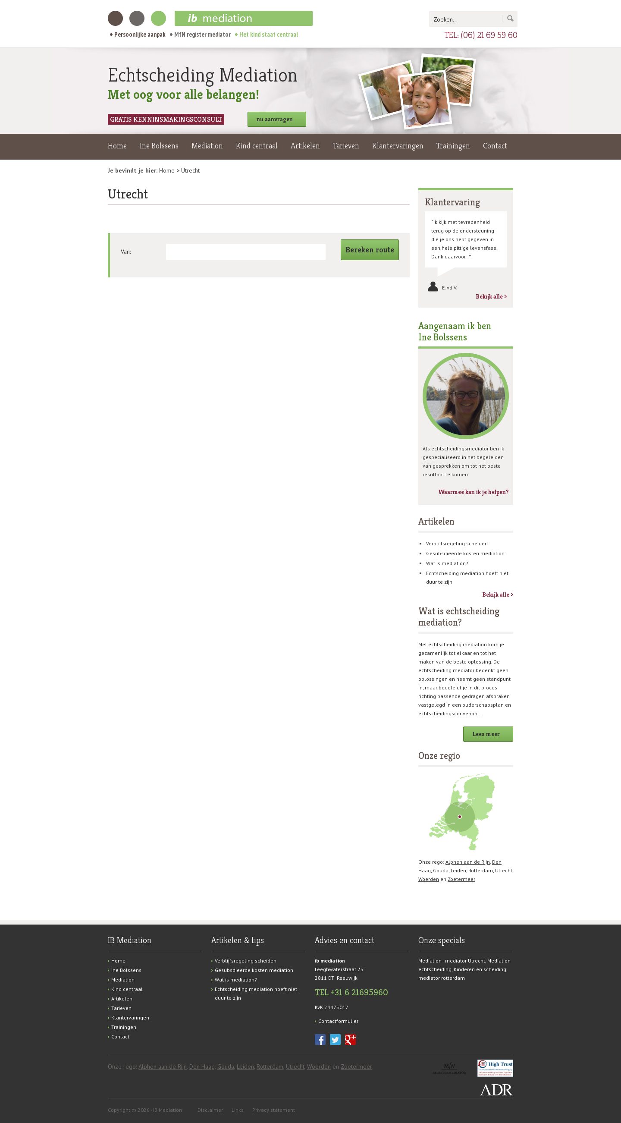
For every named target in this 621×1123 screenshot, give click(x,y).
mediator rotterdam (441, 978)
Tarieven (346, 146)
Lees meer (486, 734)
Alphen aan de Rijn (467, 862)
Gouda (440, 870)
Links (238, 1110)
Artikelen (305, 146)
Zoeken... (445, 19)
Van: (126, 251)
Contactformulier (338, 1021)
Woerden (428, 879)
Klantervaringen (397, 146)
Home (117, 146)
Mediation (207, 146)
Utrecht (503, 870)
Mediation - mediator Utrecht (451, 960)
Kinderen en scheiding (480, 969)
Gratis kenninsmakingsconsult (166, 119)
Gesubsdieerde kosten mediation (465, 553)
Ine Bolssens (159, 146)
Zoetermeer (461, 879)
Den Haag (202, 1066)
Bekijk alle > (491, 296)
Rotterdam (480, 870)
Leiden (458, 870)
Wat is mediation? (447, 563)
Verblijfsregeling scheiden (457, 543)
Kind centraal (257, 146)
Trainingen (453, 146)
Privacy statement (273, 1110)
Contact (495, 146)
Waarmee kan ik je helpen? (473, 492)
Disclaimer (210, 1110)
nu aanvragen (275, 119)
